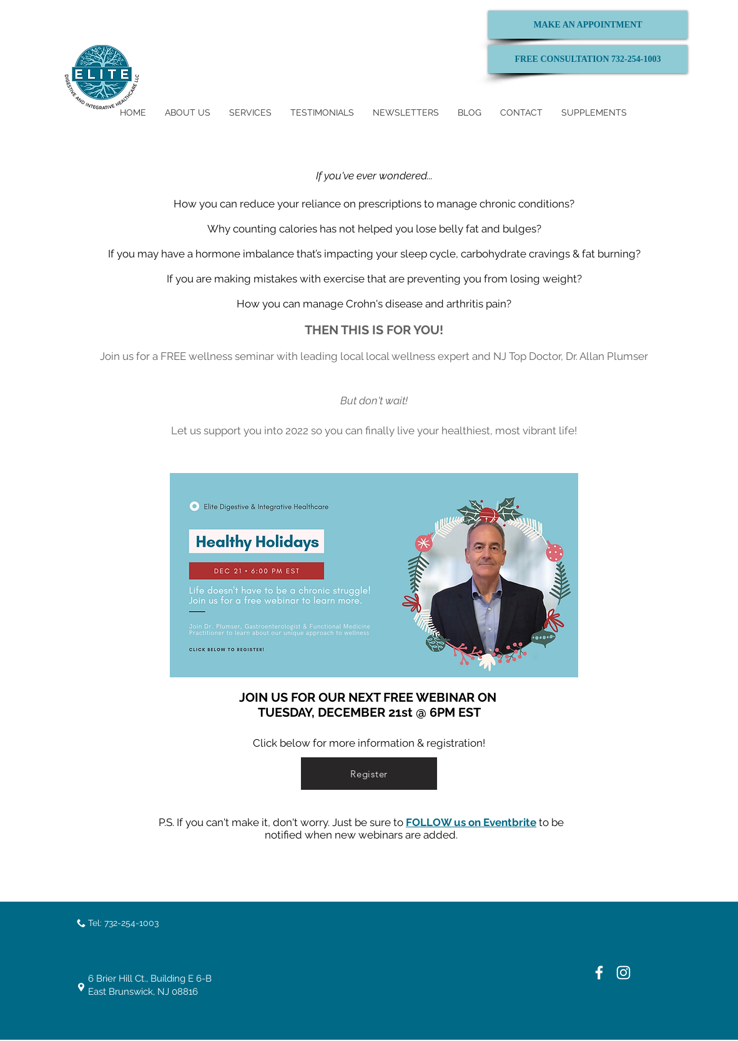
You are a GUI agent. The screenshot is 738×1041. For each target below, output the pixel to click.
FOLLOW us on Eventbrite (471, 822)
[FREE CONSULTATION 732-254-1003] (587, 59)
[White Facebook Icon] (599, 973)
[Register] (369, 773)
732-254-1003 (131, 923)
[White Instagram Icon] (623, 973)
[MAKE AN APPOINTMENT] (587, 25)
